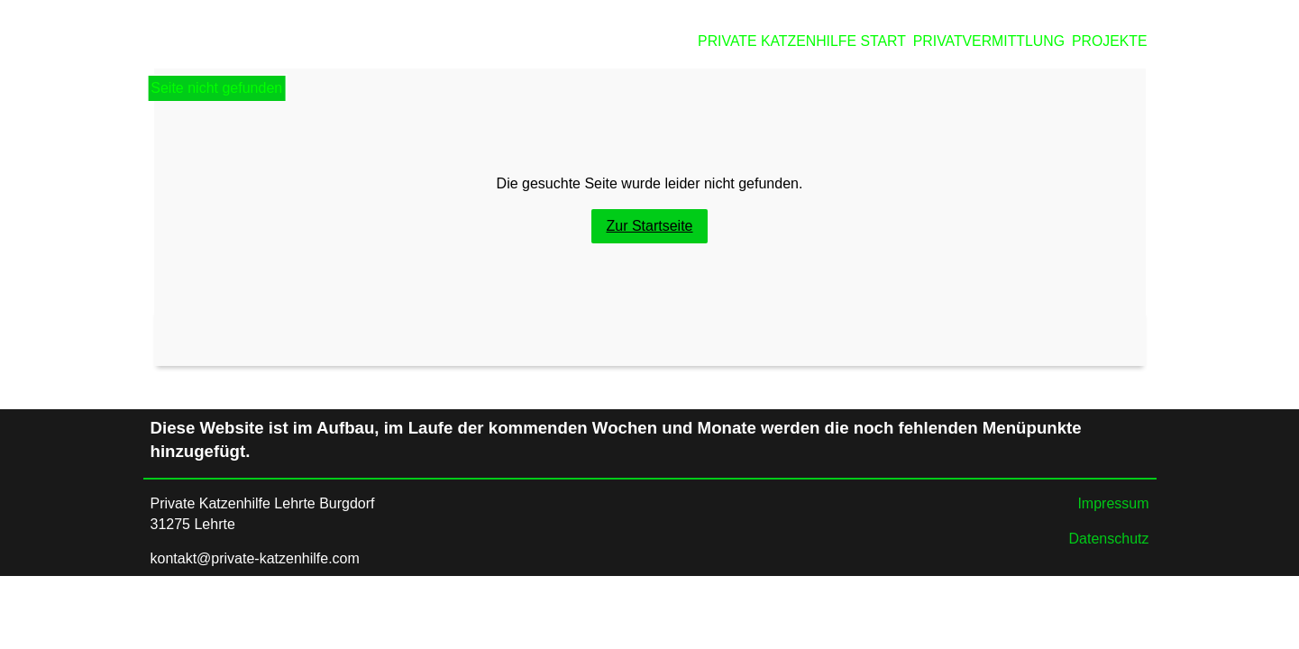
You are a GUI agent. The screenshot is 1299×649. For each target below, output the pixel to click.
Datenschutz (1109, 538)
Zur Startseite (649, 225)
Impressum (1112, 503)
